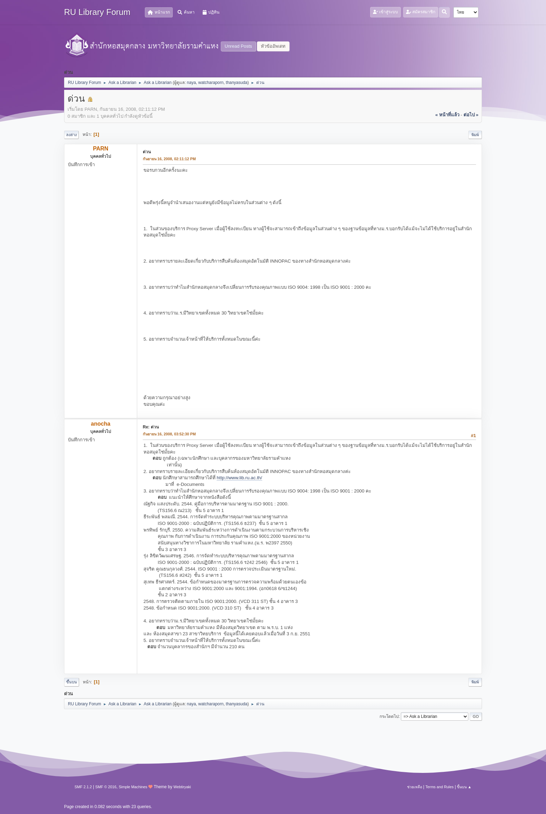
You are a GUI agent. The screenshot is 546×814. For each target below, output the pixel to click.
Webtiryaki (182, 787)
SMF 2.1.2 (83, 787)
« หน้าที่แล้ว (447, 114)
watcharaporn (211, 82)
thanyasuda (237, 82)
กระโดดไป (389, 716)
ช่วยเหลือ (414, 787)
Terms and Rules (440, 787)
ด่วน (147, 151)
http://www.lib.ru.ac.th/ (239, 477)
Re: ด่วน (151, 427)
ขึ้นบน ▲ (464, 787)
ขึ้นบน (71, 682)
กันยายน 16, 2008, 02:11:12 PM (169, 159)
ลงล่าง (71, 135)
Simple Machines (133, 787)
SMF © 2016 (106, 787)
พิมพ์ (475, 135)
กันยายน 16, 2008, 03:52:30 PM (169, 434)
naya (191, 82)
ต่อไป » (470, 114)
